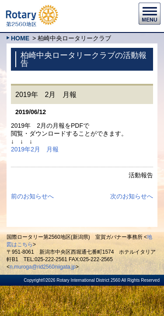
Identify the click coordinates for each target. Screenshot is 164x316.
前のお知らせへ (32, 196)
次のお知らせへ (131, 196)
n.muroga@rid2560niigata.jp (43, 267)
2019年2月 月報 (35, 149)
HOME (20, 38)
